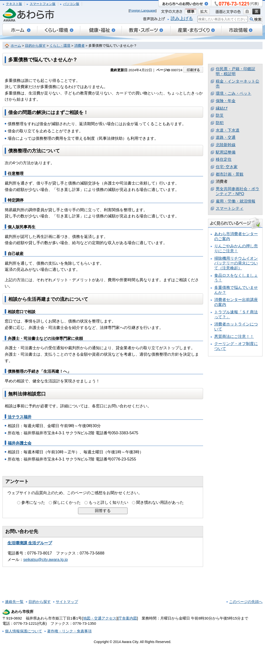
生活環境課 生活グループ (29, 543)
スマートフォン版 (42, 4)
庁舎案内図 (127, 618)
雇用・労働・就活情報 (235, 201)
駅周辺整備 (226, 152)
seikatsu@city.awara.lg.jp (45, 559)
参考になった (33, 502)
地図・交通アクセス (99, 618)
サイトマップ (67, 602)
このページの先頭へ (246, 602)
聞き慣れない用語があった (160, 502)
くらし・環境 (60, 45)
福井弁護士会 (19, 443)
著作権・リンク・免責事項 (69, 631)
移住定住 (224, 159)
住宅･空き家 (227, 167)
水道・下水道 (227, 130)
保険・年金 (226, 101)
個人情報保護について (23, 631)
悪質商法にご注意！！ (234, 336)
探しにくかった (67, 502)
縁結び (222, 108)
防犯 (220, 123)
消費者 (79, 45)
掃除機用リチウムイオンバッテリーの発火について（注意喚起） (236, 263)
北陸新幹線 (226, 145)
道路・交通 (226, 137)
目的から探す (35, 45)
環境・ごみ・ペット (233, 93)
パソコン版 (71, 4)
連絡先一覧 (14, 602)
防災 (220, 115)
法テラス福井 (19, 417)
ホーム (16, 45)
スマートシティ (229, 208)
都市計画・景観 (229, 174)
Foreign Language (143, 10)
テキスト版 (14, 4)
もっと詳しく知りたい (108, 502)
